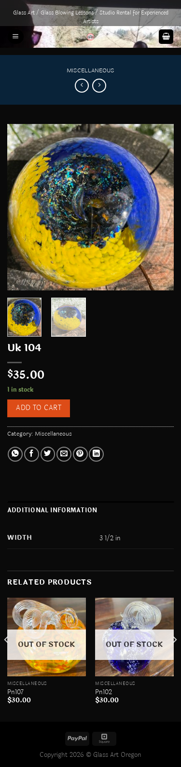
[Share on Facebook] (31, 454)
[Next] (174, 659)
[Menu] (15, 36)
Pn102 (103, 692)
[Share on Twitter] (48, 454)
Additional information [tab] (52, 510)
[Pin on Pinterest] (80, 454)
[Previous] (7, 659)
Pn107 (15, 692)
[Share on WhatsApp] (15, 454)
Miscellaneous (90, 70)
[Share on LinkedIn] (96, 454)
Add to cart (38, 407)
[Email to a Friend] (63, 454)
